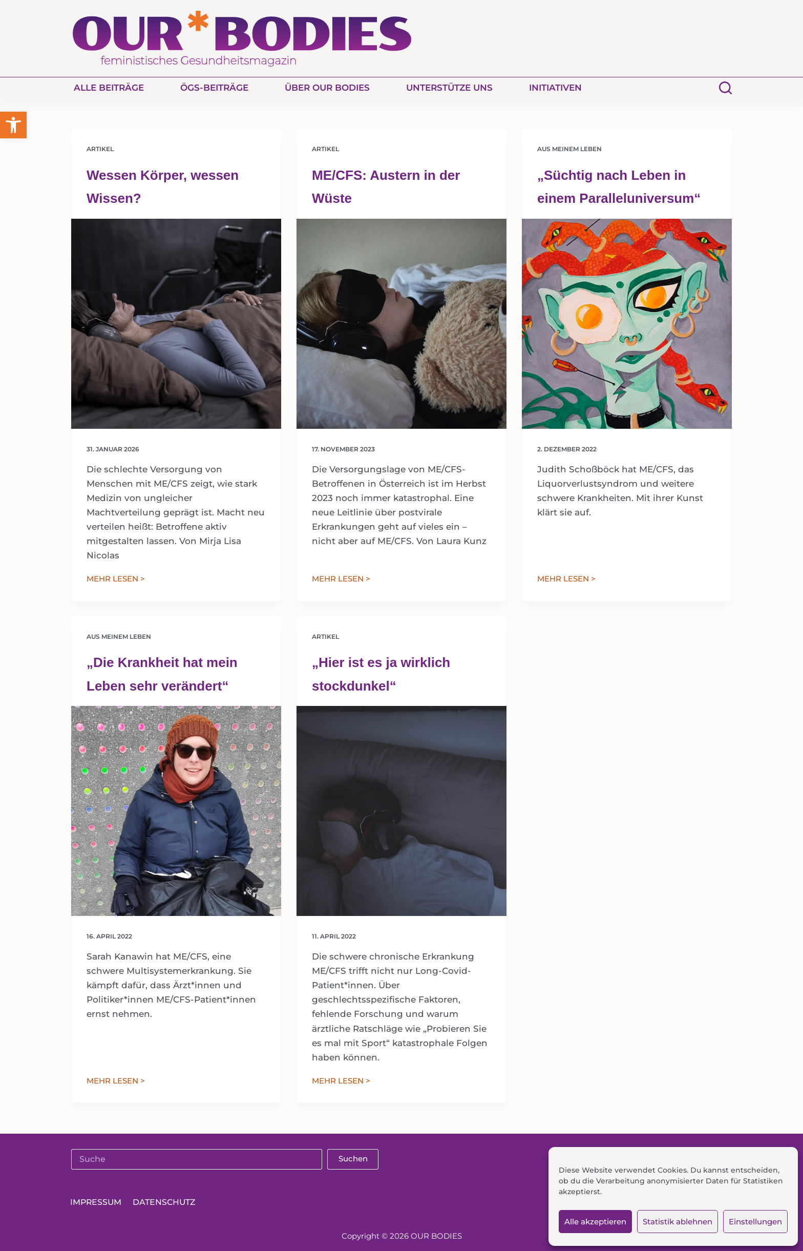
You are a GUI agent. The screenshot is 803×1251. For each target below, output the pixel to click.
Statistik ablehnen (677, 1221)
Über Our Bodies (327, 87)
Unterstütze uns (449, 87)
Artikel (100, 149)
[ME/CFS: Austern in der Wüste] (401, 324)
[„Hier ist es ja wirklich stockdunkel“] (401, 811)
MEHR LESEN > (116, 580)
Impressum (98, 1202)
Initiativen (555, 87)
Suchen (353, 1158)
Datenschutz (172, 1202)
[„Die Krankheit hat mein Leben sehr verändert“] (176, 811)
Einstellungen (755, 1221)
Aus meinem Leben (569, 149)
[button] (13, 125)
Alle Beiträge (109, 87)
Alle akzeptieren (595, 1221)
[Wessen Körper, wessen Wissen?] (176, 324)
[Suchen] (725, 87)
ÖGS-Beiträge (214, 87)
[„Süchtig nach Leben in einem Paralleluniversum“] (627, 324)
